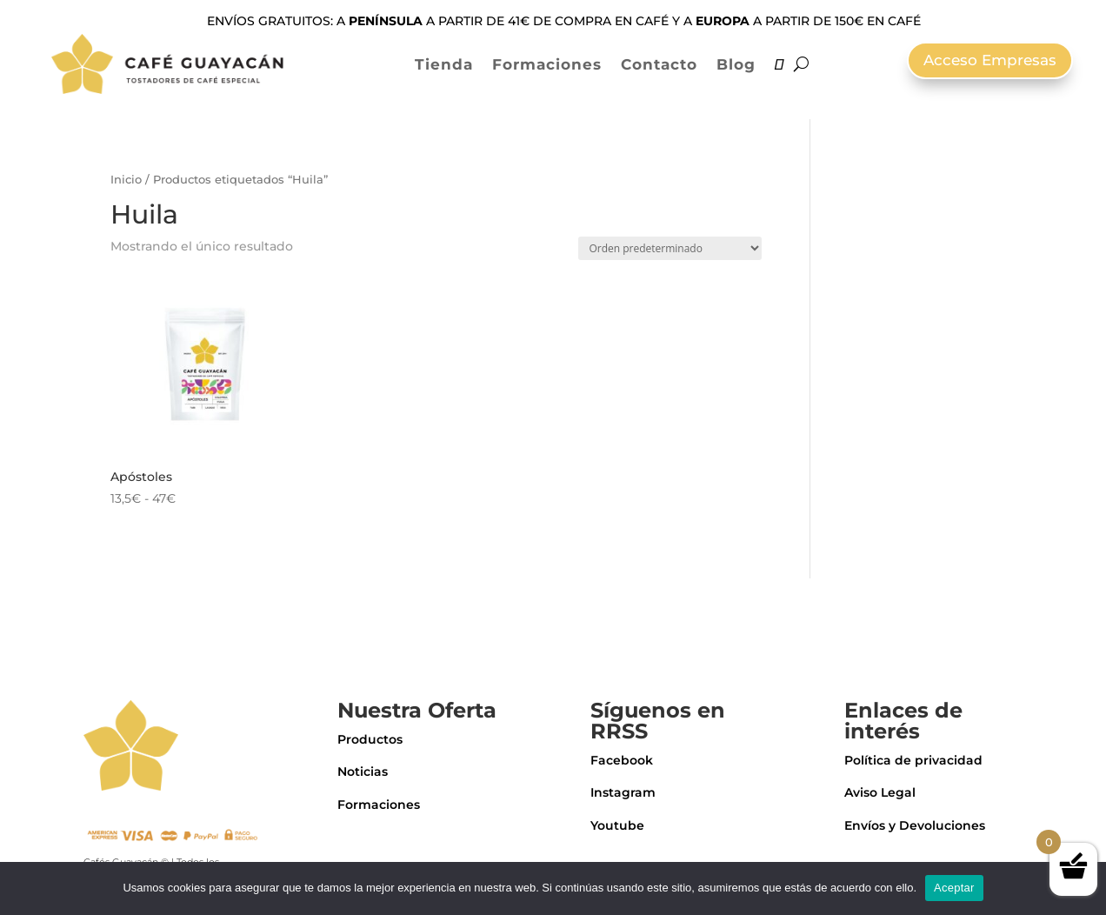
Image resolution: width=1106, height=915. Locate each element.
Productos (370, 739)
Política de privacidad (913, 760)
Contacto (659, 64)
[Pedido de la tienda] (670, 248)
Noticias (362, 771)
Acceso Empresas (989, 60)
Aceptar (954, 887)
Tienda (444, 64)
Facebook (621, 760)
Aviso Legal (880, 792)
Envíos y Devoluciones (914, 825)
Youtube (617, 825)
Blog (736, 64)
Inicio (126, 179)
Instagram (623, 792)
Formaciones (547, 64)
